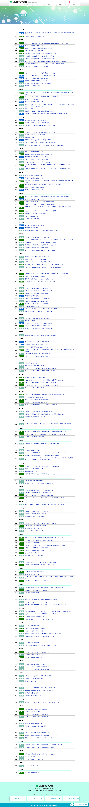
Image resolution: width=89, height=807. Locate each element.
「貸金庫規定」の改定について (33, 218)
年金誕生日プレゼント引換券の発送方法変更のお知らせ (39, 48)
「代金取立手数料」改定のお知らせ (34, 654)
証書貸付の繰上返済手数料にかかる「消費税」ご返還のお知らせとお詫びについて (45, 604)
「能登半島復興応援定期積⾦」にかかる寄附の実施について (40, 298)
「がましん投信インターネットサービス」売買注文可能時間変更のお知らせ (44, 380)
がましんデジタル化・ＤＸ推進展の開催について (37, 511)
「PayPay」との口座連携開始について (34, 571)
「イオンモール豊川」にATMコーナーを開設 (36, 602)
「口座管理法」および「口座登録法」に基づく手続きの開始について (42, 281)
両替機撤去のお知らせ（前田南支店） (34, 759)
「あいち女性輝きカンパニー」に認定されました (37, 159)
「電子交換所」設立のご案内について (34, 678)
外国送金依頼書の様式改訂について (34, 175)
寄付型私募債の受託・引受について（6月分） (36, 228)
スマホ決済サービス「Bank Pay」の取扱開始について (38, 540)
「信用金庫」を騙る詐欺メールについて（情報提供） (38, 318)
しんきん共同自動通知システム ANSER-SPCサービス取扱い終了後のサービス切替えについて (48, 611)
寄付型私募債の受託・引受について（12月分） (36, 120)
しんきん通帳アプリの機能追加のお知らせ (35, 276)
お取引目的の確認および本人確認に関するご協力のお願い (39, 690)
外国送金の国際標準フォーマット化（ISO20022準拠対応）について (42, 230)
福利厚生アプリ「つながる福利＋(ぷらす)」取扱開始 (38, 140)
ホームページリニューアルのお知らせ (34, 365)
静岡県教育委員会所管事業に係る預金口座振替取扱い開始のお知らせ (42, 455)
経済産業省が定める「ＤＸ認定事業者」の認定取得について (40, 483)
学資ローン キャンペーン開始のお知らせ (35, 213)
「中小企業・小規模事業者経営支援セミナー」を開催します (40, 687)
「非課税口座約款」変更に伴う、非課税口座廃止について (39, 636)
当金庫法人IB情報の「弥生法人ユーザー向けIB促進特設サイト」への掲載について (45, 633)
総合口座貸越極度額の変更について (34, 657)
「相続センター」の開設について (33, 711)
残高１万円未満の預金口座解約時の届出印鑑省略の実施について (41, 754)
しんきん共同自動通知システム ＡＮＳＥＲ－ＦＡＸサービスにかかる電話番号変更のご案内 (48, 168)
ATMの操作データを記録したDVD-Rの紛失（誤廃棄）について (40, 676)
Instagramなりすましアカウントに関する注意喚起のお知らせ (40, 162)
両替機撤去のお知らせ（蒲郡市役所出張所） (36, 726)
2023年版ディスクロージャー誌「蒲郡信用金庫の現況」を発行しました (43, 562)
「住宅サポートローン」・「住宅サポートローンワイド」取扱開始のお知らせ (44, 497)
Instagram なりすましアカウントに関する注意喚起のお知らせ (40, 242)
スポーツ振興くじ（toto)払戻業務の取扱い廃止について (39, 669)
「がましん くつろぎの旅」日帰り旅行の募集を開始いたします (40, 132)
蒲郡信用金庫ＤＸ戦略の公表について (34, 555)
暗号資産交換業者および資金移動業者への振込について (39, 154)
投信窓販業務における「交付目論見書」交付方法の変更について (41, 335)
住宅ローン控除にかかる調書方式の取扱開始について (38, 288)
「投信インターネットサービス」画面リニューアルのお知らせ (40, 382)
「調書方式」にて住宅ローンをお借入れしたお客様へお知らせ (40, 204)
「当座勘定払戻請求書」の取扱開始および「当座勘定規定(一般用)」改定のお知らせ (46, 113)
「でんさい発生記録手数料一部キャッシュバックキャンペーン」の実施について (45, 452)
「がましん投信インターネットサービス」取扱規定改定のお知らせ (41, 385)
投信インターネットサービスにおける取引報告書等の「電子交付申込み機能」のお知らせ (47, 196)
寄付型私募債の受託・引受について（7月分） (36, 225)
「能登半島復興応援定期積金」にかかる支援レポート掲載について (41, 58)
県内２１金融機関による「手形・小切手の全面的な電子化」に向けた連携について (45, 145)
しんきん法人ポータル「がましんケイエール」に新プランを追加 (41, 308)
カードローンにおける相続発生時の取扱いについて (38, 652)
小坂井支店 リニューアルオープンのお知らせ (36, 259)
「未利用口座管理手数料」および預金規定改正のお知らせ (39, 747)
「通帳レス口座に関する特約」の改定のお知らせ (37, 293)
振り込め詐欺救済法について (32, 772)
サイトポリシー (35, 794)
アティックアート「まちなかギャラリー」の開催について (39, 328)
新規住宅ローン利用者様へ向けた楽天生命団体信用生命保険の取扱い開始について (45, 431)
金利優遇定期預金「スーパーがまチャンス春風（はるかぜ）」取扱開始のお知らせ (45, 63)
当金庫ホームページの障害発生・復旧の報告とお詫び (38, 83)
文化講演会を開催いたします (32, 137)
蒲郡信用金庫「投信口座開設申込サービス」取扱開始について (40, 53)
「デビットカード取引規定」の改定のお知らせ (36, 547)
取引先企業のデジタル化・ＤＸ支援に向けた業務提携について (40, 645)
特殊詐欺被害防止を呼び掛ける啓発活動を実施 (36, 247)
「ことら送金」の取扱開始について (34, 542)
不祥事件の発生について (31, 320)
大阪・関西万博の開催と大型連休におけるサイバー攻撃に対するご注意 (43, 267)
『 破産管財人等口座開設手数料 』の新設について (37, 353)
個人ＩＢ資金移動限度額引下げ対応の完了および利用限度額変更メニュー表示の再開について (48, 43)
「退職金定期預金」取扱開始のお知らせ (35, 36)
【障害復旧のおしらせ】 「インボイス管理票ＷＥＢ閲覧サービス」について (44, 56)
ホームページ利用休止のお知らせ (33, 99)
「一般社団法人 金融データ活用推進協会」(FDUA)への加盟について (42, 443)
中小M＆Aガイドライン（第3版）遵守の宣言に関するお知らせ (40, 341)
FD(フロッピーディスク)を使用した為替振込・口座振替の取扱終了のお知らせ (44, 504)
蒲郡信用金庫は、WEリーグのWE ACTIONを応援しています (40, 125)
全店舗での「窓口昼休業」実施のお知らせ (35, 436)
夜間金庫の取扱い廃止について (33, 681)
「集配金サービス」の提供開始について (35, 695)
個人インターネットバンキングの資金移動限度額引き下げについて (41, 96)
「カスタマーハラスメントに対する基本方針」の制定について (40, 368)
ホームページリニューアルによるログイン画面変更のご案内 (40, 370)
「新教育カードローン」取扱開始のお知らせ (36, 402)
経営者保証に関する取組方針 (32, 592)
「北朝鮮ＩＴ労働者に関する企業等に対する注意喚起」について (41, 411)
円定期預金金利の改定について (33, 85)
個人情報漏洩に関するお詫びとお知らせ (35, 416)
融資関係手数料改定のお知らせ (33, 693)
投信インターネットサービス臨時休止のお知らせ (37, 399)
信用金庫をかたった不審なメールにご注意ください (38, 580)
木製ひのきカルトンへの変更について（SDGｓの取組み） (39, 738)
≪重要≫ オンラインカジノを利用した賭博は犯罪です (38, 262)
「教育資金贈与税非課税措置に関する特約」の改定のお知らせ (40, 564)
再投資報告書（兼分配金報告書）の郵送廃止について (38, 714)
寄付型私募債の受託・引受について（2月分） (36, 80)
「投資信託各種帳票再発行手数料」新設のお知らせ (38, 492)
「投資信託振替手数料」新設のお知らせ (35, 616)
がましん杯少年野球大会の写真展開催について (36, 590)
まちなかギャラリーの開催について (34, 468)
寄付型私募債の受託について (32, 756)
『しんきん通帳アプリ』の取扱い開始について (36, 709)
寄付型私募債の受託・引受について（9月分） (36, 178)
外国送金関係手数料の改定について (34, 723)
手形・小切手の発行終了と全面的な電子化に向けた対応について (41, 250)
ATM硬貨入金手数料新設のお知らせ (34, 397)
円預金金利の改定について (31, 108)
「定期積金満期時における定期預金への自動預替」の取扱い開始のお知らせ (44, 587)
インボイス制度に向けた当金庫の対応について (36, 530)
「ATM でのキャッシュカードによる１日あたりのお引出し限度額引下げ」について (45, 434)
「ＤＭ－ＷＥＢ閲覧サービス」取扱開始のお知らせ (38, 78)
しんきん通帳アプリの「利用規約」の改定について (38, 325)
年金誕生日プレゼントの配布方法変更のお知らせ (37, 303)
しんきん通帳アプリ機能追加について (34, 553)
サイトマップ (54, 794)
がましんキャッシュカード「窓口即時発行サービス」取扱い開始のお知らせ (44, 614)
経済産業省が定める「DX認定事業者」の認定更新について (39, 111)
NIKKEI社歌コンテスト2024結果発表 (34, 480)
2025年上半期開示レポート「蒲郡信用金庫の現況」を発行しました (42, 142)
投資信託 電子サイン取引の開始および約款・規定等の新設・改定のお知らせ (44, 184)
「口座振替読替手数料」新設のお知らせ (35, 664)
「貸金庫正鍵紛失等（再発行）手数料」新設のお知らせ (39, 490)
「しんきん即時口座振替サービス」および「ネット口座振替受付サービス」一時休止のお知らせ (49, 239)
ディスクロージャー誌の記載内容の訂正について (37, 666)
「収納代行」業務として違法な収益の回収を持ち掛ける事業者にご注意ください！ (45, 414)
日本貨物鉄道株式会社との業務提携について (36, 344)
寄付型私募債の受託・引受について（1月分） (36, 101)
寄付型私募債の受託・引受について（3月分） (36, 45)
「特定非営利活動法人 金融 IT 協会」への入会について (38, 347)
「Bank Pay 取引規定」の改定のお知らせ (35, 50)
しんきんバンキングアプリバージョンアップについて (38, 550)
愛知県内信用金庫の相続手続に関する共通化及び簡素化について (41, 735)
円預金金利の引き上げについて (33, 306)
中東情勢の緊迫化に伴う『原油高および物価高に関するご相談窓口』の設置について (46, 61)
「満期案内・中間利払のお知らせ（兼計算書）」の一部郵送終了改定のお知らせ (45, 744)
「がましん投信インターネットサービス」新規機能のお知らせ (40, 201)
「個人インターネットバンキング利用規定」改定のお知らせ (40, 73)
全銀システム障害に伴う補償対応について (35, 513)
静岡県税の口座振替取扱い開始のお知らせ (35, 516)
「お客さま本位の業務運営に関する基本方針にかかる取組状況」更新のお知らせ (45, 394)
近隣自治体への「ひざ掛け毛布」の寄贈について (37, 256)
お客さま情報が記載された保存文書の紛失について (38, 732)
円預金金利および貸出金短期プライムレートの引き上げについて (41, 404)
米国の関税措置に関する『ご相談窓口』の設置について (39, 279)
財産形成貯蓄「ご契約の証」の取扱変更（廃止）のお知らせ (40, 474)
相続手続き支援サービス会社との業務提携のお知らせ (38, 122)
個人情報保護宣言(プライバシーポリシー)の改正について (39, 311)
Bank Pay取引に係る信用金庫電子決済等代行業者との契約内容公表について (44, 537)
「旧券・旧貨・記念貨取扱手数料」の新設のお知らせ (38, 66)
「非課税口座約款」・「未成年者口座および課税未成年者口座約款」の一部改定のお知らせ (48, 273)
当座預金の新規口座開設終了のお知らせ (35, 189)
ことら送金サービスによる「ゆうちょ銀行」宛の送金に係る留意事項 (42, 466)
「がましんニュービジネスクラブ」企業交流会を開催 (38, 323)
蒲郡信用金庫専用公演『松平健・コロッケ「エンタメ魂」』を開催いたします (44, 264)
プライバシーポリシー (45, 794)
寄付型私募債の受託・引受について (34, 296)
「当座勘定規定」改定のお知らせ (33, 642)
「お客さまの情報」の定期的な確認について (36, 631)
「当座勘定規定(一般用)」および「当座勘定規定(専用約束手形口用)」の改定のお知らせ (47, 545)
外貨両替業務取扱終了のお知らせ (33, 625)
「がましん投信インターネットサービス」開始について (39, 619)
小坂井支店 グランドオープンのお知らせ (35, 134)
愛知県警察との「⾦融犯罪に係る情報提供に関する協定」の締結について (43, 245)
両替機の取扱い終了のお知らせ (33, 363)
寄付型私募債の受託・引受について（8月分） (36, 199)
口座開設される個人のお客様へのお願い (35, 187)
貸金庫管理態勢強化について (32, 216)
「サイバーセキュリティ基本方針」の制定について (38, 237)
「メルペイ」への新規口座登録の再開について (36, 716)
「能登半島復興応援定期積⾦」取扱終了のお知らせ (38, 301)
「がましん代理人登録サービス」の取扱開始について (38, 290)
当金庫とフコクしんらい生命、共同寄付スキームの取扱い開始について (43, 702)
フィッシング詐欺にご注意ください (34, 766)
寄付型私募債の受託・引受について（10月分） (36, 156)
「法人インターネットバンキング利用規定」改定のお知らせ (40, 75)
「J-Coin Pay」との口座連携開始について (35, 525)
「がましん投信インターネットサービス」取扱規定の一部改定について (43, 211)
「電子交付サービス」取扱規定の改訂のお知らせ (37, 356)
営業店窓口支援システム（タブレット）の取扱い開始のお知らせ (41, 599)
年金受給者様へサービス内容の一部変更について (37, 377)
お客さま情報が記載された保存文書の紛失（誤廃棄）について (40, 523)
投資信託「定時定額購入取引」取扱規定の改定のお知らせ (39, 495)
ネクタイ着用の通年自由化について (34, 151)
